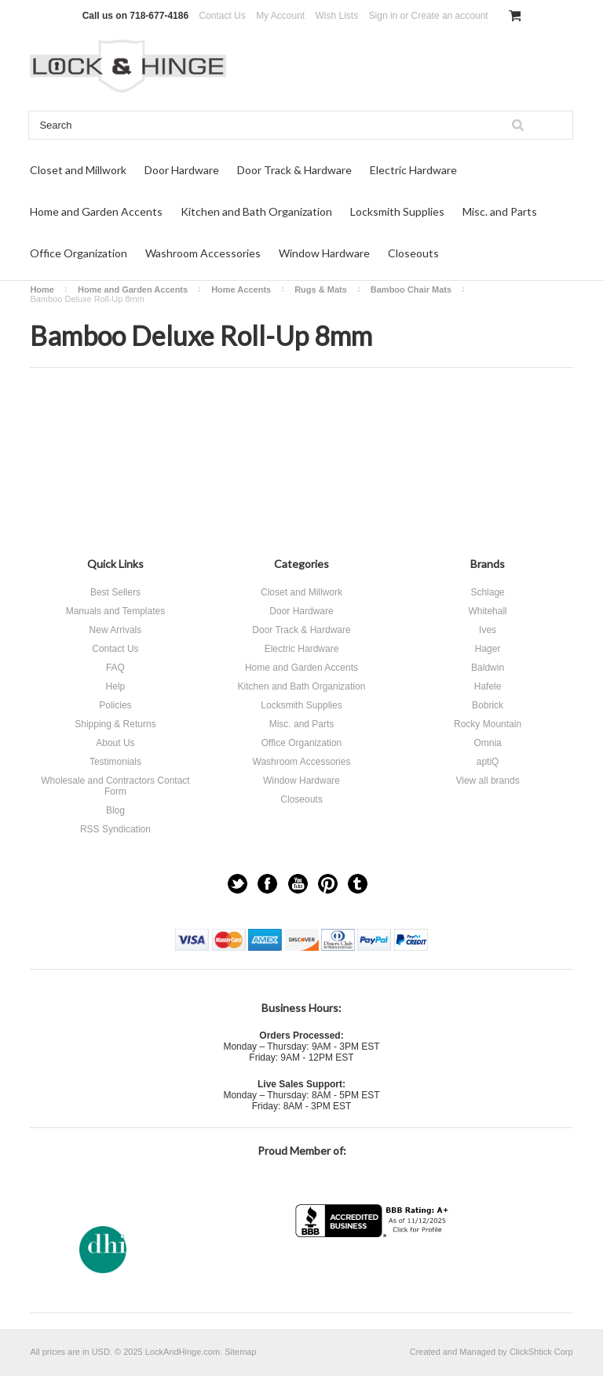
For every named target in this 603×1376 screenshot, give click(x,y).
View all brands (487, 780)
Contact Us (222, 15)
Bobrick (487, 705)
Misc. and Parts (499, 211)
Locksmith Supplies (397, 211)
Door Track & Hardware (294, 170)
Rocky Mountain (487, 724)
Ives (487, 629)
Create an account (449, 15)
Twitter (237, 884)
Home (42, 289)
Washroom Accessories (203, 253)
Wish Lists (337, 15)
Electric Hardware (413, 170)
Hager (488, 648)
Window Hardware (324, 253)
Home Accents (241, 289)
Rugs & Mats (320, 289)
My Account (280, 15)
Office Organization (78, 253)
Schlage (487, 592)
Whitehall (487, 611)
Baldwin (487, 667)
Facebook (267, 884)
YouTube (298, 884)
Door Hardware (181, 170)
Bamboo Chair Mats (411, 289)
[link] (373, 1268)
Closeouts (413, 253)
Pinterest (328, 884)
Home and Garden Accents (96, 211)
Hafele (488, 686)
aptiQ (488, 761)
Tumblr (357, 884)
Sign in (383, 15)
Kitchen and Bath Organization (256, 211)
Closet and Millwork (78, 170)
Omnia (487, 742)
